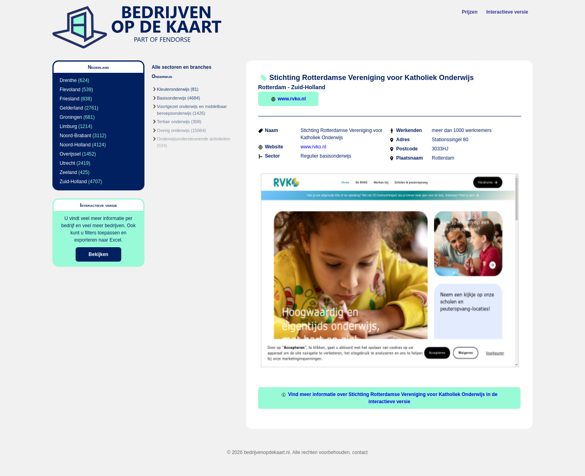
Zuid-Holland (73, 181)
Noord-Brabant (75, 135)
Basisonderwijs (171, 98)
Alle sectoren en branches (181, 67)
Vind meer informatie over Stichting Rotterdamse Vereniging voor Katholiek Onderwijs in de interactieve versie (389, 398)
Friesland (69, 99)
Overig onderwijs (173, 130)
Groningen (71, 117)
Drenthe (68, 80)
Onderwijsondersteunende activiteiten (193, 138)
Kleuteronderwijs (173, 89)
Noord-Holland (75, 145)
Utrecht (67, 163)
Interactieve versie (507, 12)
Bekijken (98, 254)
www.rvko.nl (288, 99)
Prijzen (469, 12)
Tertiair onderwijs (173, 121)
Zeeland (68, 172)
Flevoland (70, 89)
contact (360, 452)
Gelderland (71, 108)
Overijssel (70, 154)
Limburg (68, 126)
